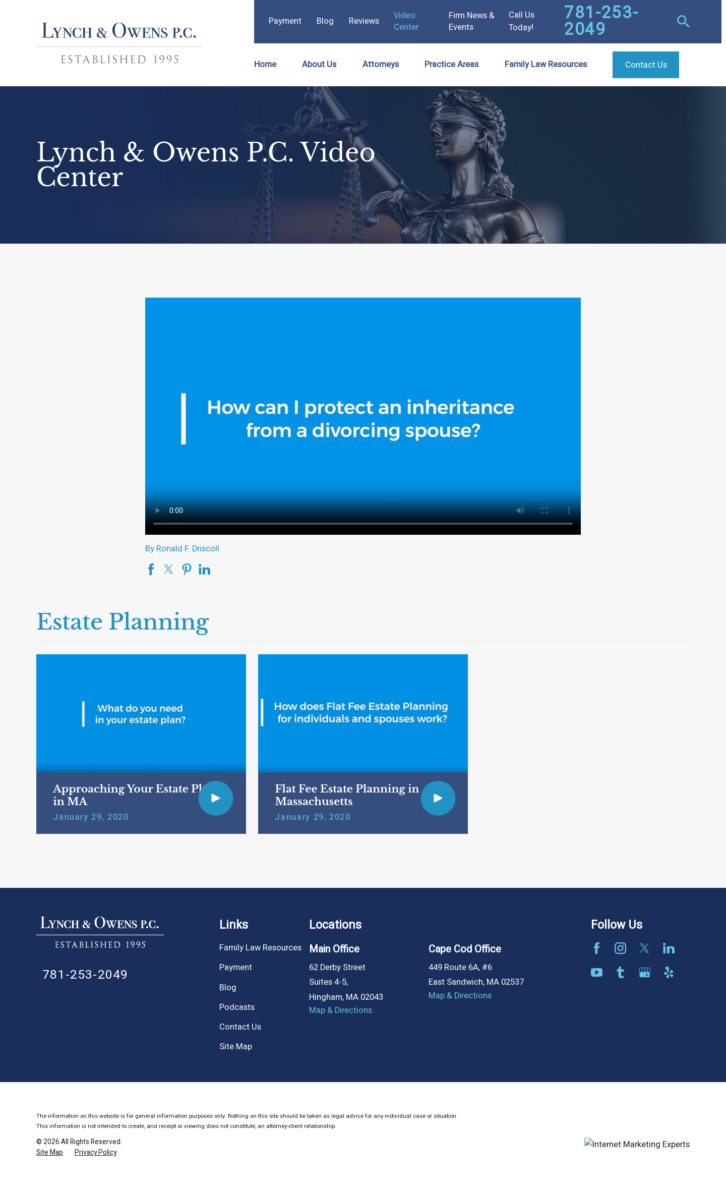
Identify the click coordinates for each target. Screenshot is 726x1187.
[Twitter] (644, 948)
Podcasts (237, 1007)
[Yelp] (669, 972)
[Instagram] (620, 948)
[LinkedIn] (669, 948)
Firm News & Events (472, 21)
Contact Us (240, 1027)
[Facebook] (596, 948)
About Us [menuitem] (319, 65)
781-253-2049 (601, 21)
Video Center (406, 21)
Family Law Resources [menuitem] (546, 65)
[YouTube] (596, 972)
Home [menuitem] (265, 65)
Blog (325, 21)
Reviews (364, 21)
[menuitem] (49, 1153)
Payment (285, 21)
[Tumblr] (620, 972)
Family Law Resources (260, 948)
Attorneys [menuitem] (380, 65)
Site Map (235, 1047)
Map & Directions (340, 1010)
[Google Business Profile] (644, 972)
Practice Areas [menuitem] (451, 65)
